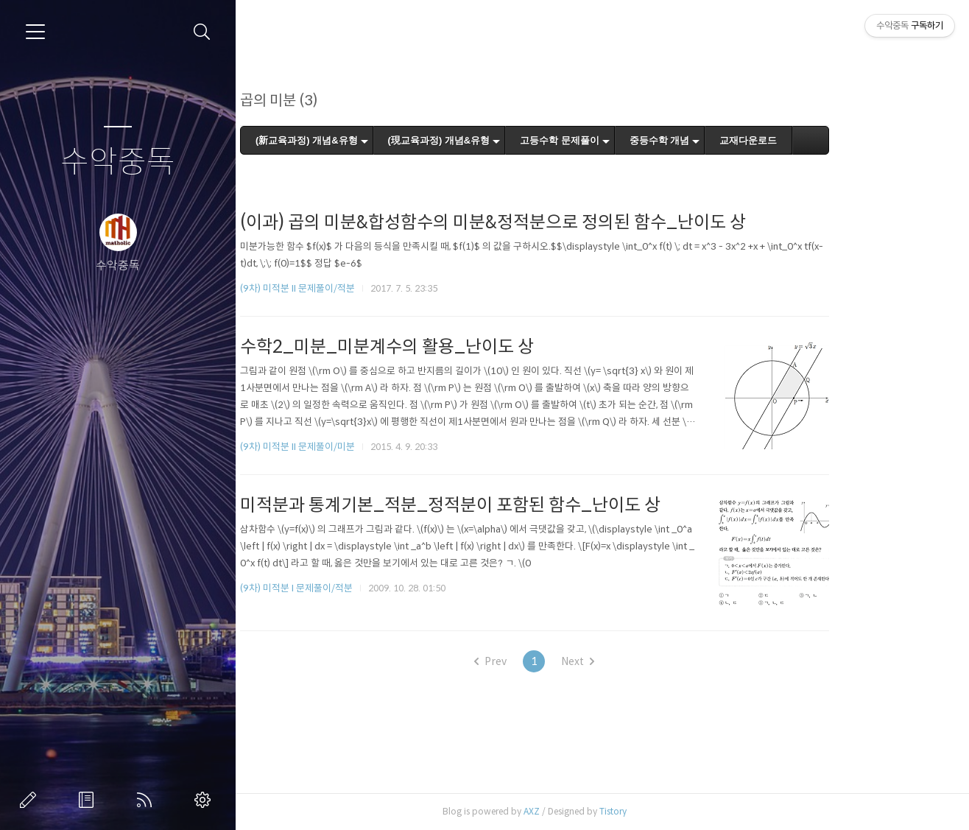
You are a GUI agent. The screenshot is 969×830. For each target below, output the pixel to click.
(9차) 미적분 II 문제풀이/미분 (358, 446)
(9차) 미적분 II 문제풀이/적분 (358, 288)
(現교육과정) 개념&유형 (500, 140)
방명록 (89, 800)
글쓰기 (31, 800)
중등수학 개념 (721, 140)
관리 (205, 800)
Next (639, 661)
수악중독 (117, 162)
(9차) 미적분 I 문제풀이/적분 (357, 588)
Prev (552, 661)
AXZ (593, 811)
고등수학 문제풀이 (621, 140)
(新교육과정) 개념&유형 (368, 140)
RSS (147, 800)
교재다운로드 (810, 140)
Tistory (674, 811)
